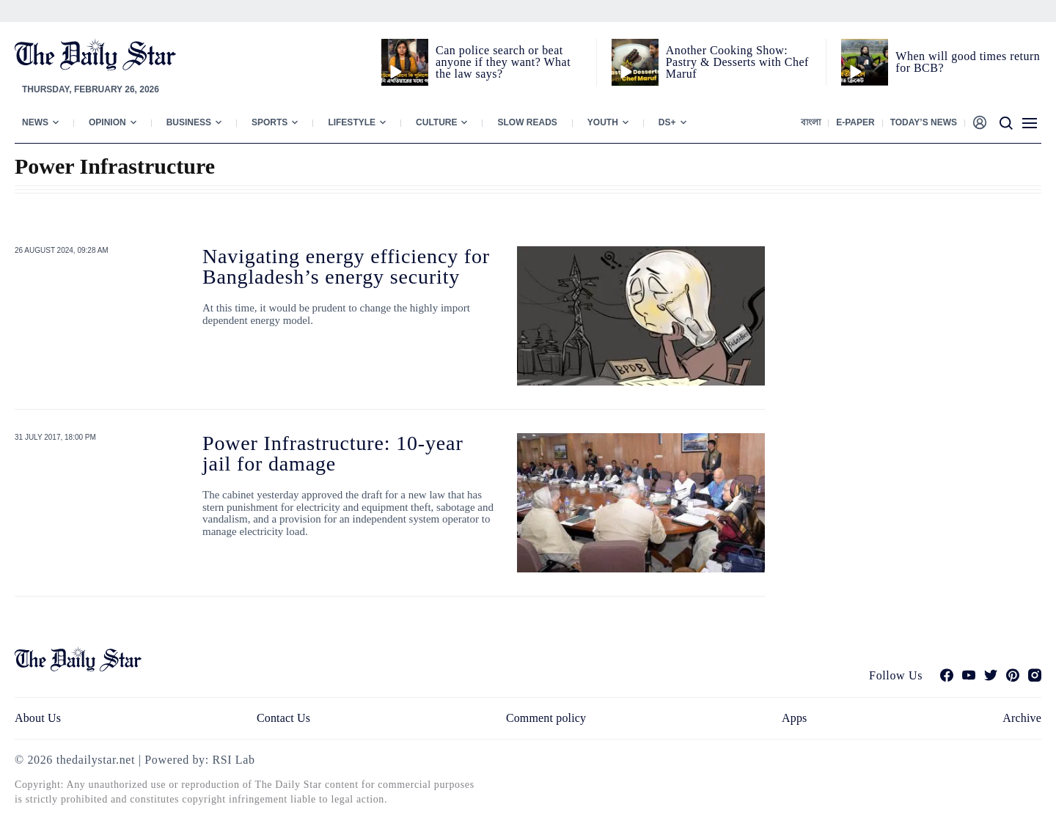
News (35, 122)
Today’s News (923, 122)
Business (188, 122)
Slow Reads (527, 122)
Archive (1021, 718)
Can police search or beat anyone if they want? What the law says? (503, 62)
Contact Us (283, 718)
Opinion (107, 122)
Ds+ (667, 122)
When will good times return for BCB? (967, 62)
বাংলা (811, 122)
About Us (38, 718)
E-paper (855, 122)
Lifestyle (351, 122)
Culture (436, 122)
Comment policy (546, 718)
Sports (269, 122)
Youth (602, 122)
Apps (794, 718)
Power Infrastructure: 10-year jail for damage (332, 453)
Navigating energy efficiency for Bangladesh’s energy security (346, 266)
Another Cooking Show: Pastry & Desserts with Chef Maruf (737, 62)
